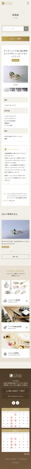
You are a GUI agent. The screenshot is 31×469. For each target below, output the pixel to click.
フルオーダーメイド (17, 196)
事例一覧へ (15, 256)
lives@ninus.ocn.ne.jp (16, 396)
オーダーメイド (15, 60)
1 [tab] (11, 251)
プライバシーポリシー (11, 459)
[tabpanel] (16, 234)
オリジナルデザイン (18, 193)
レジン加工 (15, 198)
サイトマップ (23, 459)
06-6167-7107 (17, 390)
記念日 (25, 198)
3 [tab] (14, 251)
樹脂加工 (21, 198)
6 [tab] (19, 251)
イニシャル (10, 193)
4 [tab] (16, 251)
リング (10, 198)
